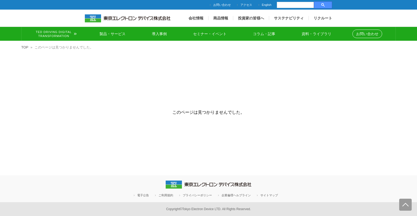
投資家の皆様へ (251, 18)
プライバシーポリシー (197, 195)
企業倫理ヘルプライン (236, 195)
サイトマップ (269, 195)
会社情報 (196, 18)
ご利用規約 (166, 195)
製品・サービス (112, 34)
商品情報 (220, 18)
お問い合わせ (222, 4)
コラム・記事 (264, 34)
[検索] (295, 5)
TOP (24, 47)
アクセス (246, 4)
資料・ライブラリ (316, 34)
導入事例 (159, 34)
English (267, 4)
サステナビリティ (289, 18)
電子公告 (143, 195)
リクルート (323, 18)
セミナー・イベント (210, 34)
